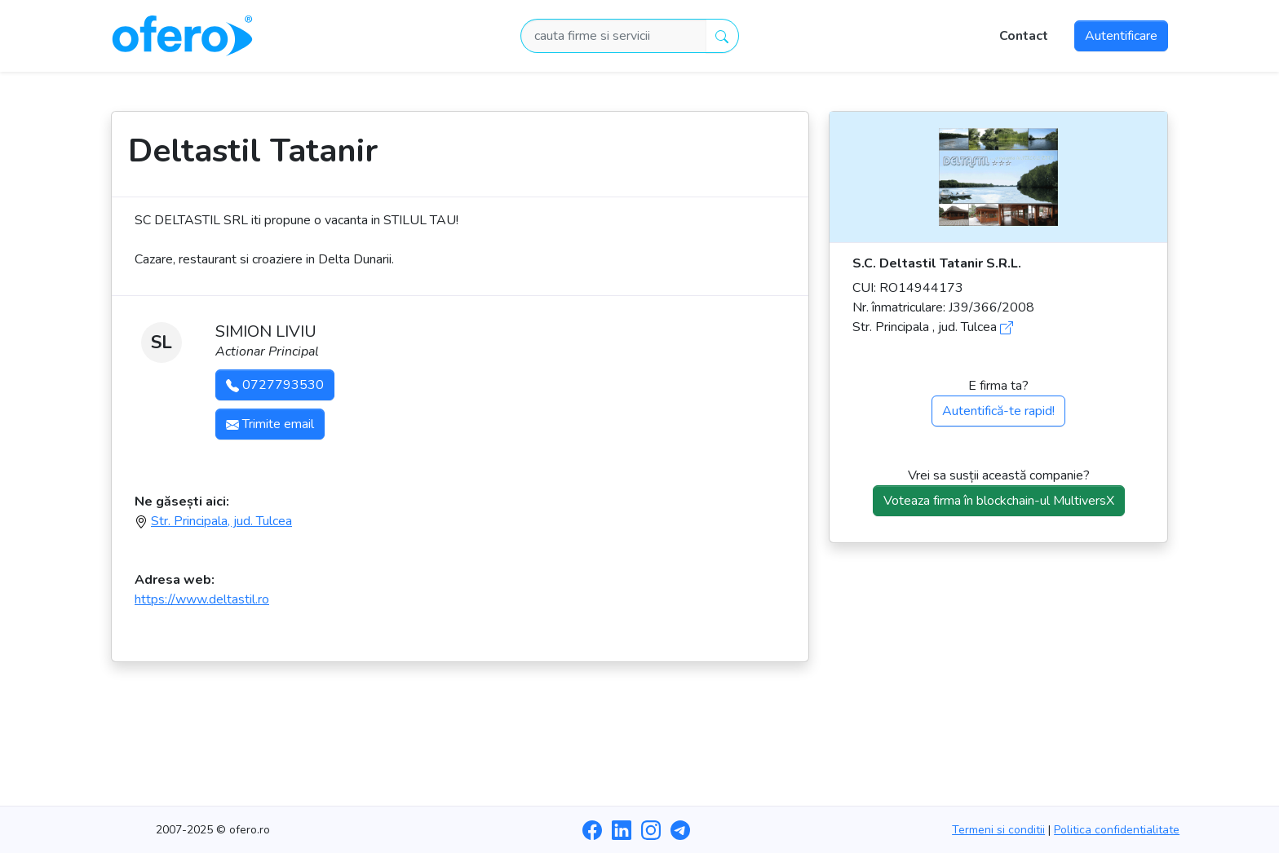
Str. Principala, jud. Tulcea (221, 521)
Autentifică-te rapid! (998, 411)
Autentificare (1121, 36)
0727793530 (275, 385)
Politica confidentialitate (1116, 830)
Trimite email (270, 424)
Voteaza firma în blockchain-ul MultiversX (998, 501)
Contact (1023, 36)
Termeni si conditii (998, 830)
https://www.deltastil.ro (202, 599)
